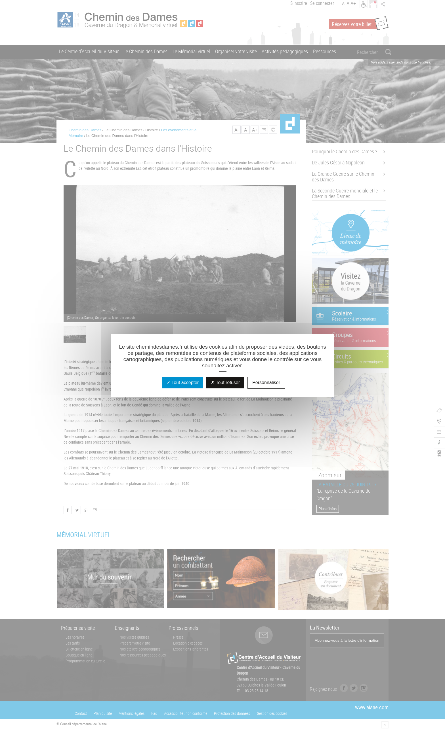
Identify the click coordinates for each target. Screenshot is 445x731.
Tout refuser (225, 382)
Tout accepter (183, 382)
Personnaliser (266, 382)
